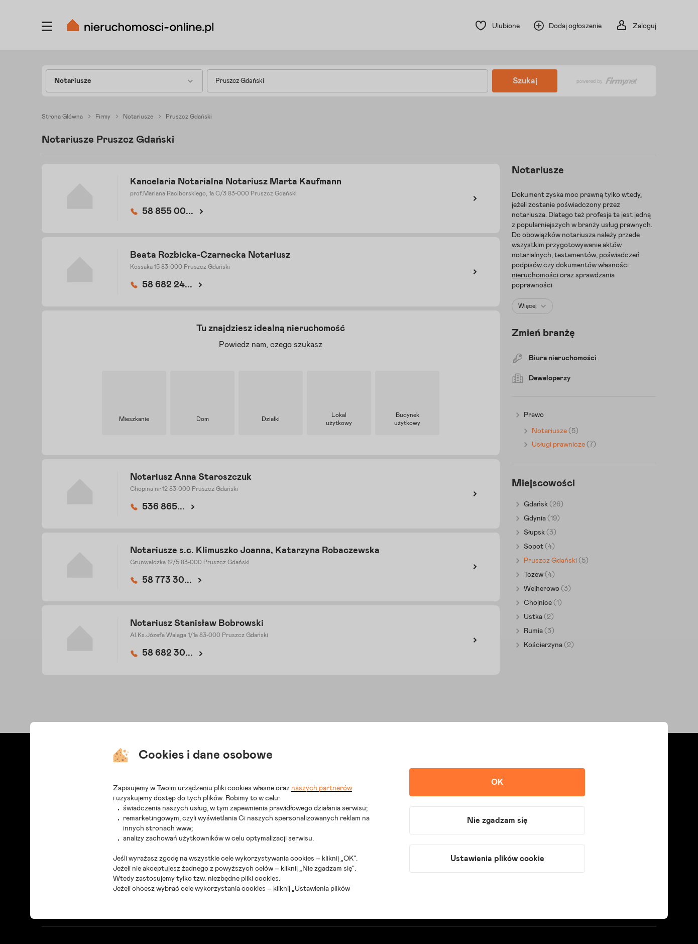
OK (497, 782)
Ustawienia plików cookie (497, 859)
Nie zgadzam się (497, 820)
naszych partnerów (321, 788)
